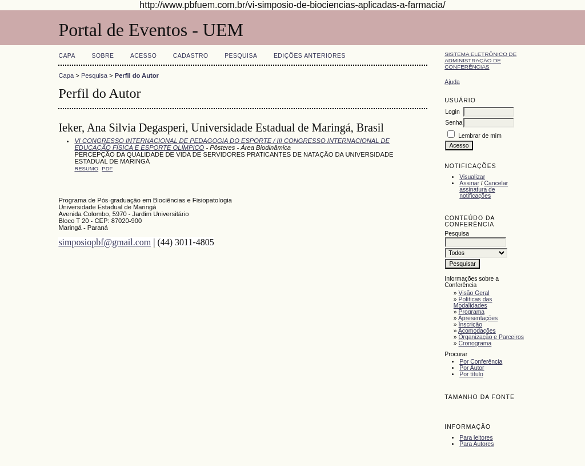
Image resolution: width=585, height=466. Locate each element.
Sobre (102, 56)
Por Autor (471, 368)
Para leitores (475, 438)
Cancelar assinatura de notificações (483, 189)
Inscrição (471, 324)
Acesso (143, 56)
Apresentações (478, 318)
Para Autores (476, 444)
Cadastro (191, 56)
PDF (107, 168)
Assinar (469, 183)
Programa (472, 312)
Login (452, 112)
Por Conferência (480, 362)
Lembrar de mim (480, 136)
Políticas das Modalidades (473, 302)
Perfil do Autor (137, 75)
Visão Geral (474, 293)
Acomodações (477, 331)
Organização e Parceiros (491, 337)
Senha (453, 123)
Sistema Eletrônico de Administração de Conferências (480, 60)
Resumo (86, 168)
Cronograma (475, 343)
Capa (66, 56)
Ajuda (452, 82)
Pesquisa (241, 56)
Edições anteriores (310, 56)
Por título (471, 374)
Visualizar (472, 177)
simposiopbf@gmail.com (104, 242)
